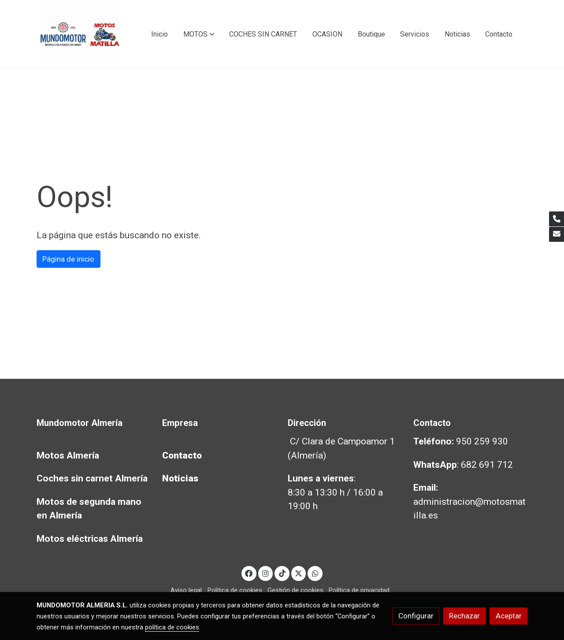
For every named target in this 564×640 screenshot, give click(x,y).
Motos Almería (68, 455)
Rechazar (464, 615)
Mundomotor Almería (79, 423)
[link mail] (556, 234)
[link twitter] (298, 573)
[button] (199, 34)
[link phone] (556, 218)
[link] (79, 34)
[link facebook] (248, 573)
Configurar (416, 615)
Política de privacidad (359, 590)
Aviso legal (186, 590)
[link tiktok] (282, 573)
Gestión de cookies (295, 590)
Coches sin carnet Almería (92, 478)
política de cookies (172, 627)
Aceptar (509, 615)
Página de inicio (68, 259)
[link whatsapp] (315, 573)
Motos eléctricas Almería (90, 538)
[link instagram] (266, 573)
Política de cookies (235, 590)
